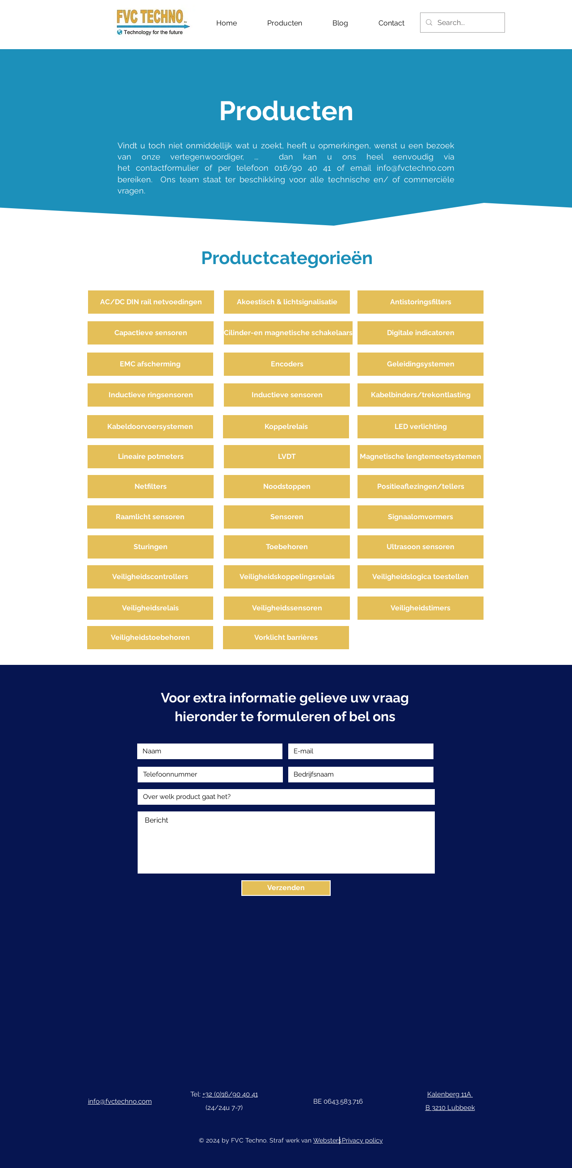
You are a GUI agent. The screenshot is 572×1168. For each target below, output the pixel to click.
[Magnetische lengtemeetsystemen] (420, 456)
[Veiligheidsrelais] (150, 608)
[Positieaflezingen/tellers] (420, 486)
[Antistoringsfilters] (420, 302)
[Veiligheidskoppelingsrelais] (287, 576)
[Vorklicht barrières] (286, 637)
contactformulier (170, 167)
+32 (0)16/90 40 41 (230, 1094)
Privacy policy (362, 1140)
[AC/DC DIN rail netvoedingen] (151, 302)
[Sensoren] (287, 516)
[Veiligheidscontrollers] (150, 576)
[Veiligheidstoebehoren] (150, 637)
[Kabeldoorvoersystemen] (150, 426)
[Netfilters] (150, 486)
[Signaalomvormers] (420, 516)
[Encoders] (287, 364)
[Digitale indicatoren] (420, 332)
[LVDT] (287, 456)
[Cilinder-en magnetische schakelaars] (288, 332)
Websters (327, 1140)
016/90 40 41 (302, 167)
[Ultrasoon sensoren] (420, 546)
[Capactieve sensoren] (150, 332)
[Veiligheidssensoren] (287, 608)
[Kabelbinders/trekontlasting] (420, 395)
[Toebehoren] (287, 546)
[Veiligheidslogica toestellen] (420, 576)
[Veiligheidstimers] (420, 608)
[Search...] (461, 22)
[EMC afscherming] (150, 364)
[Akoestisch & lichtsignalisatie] (287, 302)
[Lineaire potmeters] (150, 456)
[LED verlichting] (420, 426)
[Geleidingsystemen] (420, 364)
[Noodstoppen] (287, 486)
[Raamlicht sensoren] (150, 516)
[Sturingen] (150, 546)
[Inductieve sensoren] (287, 395)
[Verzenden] (286, 888)
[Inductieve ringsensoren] (150, 395)
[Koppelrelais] (286, 426)
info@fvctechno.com (415, 167)
